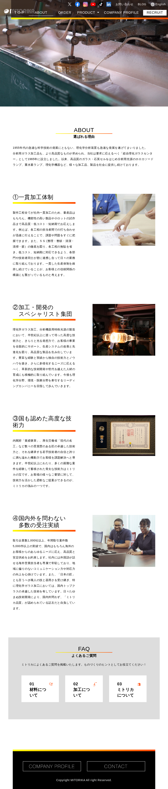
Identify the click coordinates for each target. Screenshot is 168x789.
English (158, 4)
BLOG (142, 4)
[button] (88, 13)
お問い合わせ (124, 4)
